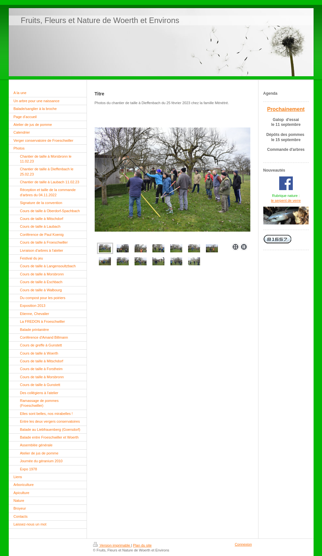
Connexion (243, 544)
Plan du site (142, 545)
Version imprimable (112, 545)
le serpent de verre (286, 200)
